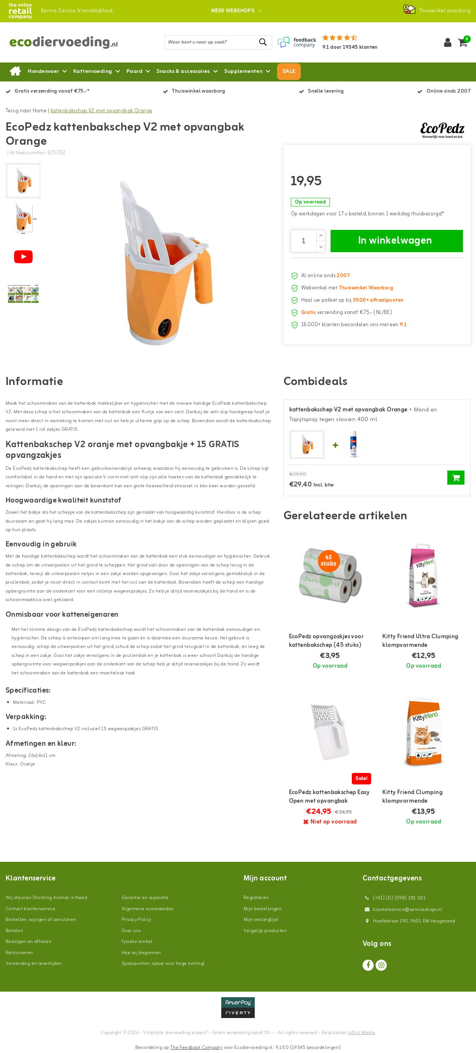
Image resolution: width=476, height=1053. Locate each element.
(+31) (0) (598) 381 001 (394, 898)
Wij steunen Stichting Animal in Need (46, 898)
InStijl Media (361, 1033)
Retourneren (19, 953)
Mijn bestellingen (263, 909)
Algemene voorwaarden (148, 909)
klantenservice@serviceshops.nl (402, 910)
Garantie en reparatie (145, 898)
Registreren (256, 898)
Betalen (14, 931)
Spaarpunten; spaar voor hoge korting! (163, 963)
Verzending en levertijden (34, 963)
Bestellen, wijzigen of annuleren (41, 920)
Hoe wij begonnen (141, 953)
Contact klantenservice (30, 909)
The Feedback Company (196, 1048)
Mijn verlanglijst (261, 920)
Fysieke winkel (137, 942)
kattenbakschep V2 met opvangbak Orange (101, 111)
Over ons (131, 931)
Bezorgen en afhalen (28, 942)
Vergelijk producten (265, 931)
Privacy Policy (136, 920)
